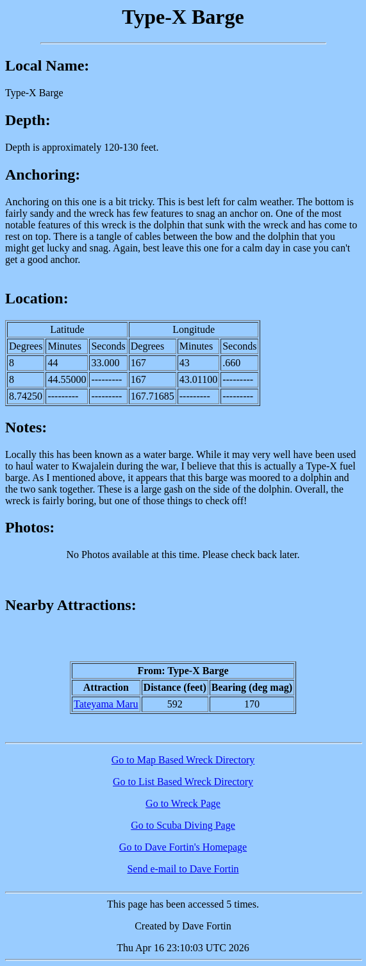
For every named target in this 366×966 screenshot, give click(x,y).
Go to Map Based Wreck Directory (183, 759)
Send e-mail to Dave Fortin (182, 868)
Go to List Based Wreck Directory (183, 781)
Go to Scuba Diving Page (183, 825)
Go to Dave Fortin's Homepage (183, 847)
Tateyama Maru (106, 704)
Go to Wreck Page (183, 803)
